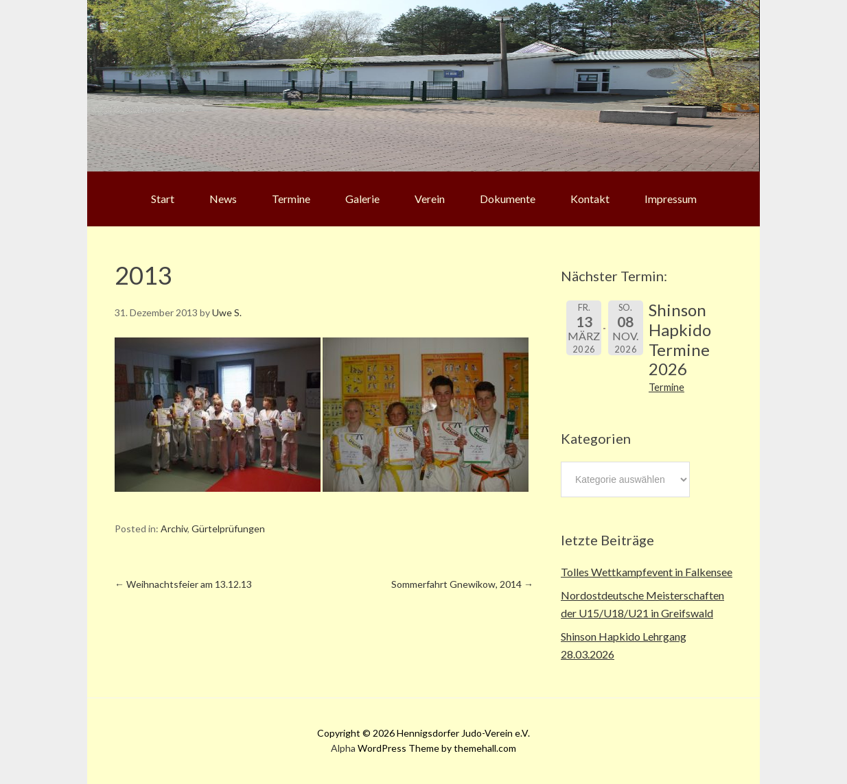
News (223, 198)
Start (162, 198)
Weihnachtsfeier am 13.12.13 (183, 584)
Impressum (671, 198)
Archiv (174, 528)
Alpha (343, 748)
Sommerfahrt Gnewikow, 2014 (462, 584)
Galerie (362, 198)
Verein (430, 198)
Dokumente (507, 198)
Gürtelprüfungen (228, 528)
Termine (291, 198)
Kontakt (590, 198)
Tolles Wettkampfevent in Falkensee (646, 571)
